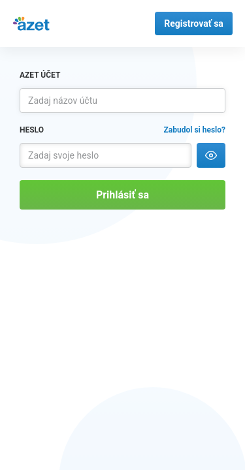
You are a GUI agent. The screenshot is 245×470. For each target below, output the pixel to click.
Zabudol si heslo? (194, 129)
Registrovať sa (193, 23)
